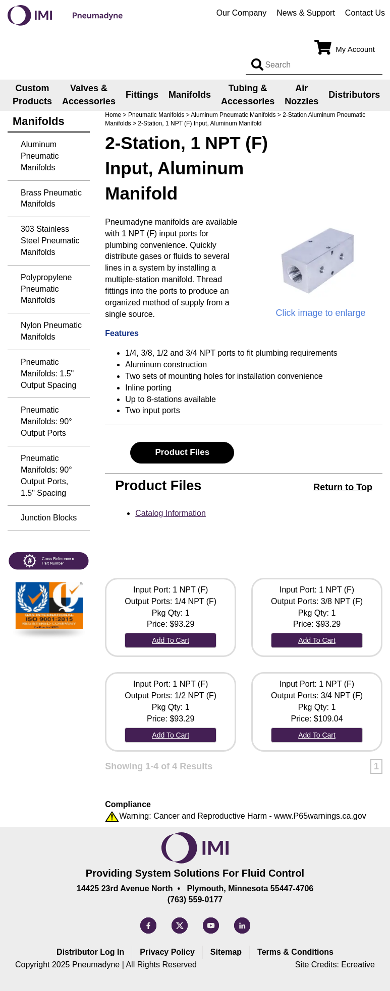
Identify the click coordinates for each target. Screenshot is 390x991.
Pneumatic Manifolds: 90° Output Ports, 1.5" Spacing (46, 475)
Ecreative (358, 964)
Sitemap (226, 952)
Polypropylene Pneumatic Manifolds (46, 289)
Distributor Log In (90, 952)
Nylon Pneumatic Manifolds (51, 331)
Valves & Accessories (89, 94)
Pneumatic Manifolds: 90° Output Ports (46, 421)
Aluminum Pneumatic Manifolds (233, 114)
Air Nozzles (301, 94)
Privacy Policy (167, 952)
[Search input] (257, 65)
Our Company (241, 13)
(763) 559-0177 (195, 899)
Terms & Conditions (295, 952)
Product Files (182, 452)
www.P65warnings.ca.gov (320, 816)
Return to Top (342, 487)
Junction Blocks (49, 517)
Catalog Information (170, 513)
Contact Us (365, 13)
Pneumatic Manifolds (156, 114)
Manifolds (190, 95)
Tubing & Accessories (247, 94)
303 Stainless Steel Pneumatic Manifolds (50, 240)
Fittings (142, 95)
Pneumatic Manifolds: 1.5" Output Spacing (48, 373)
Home (113, 114)
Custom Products (32, 94)
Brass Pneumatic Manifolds (51, 198)
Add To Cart (170, 640)
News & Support (305, 13)
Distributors (354, 95)
